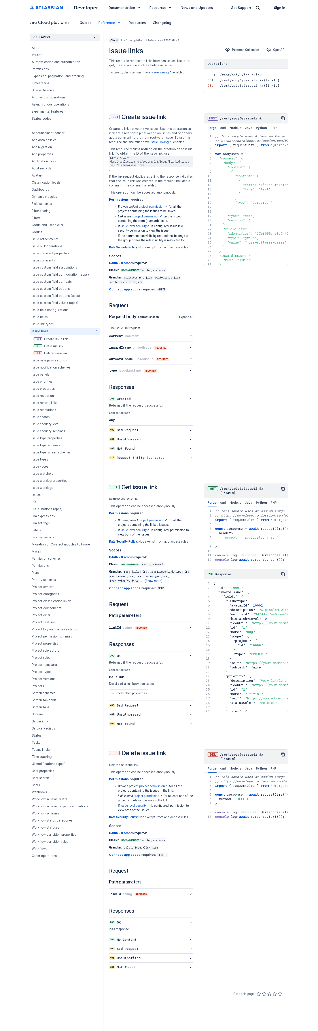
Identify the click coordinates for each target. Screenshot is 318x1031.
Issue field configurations (50, 310)
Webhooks (39, 792)
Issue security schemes (48, 431)
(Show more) (153, 581)
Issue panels (40, 374)
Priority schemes (44, 580)
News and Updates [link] (197, 7)
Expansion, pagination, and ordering (58, 76)
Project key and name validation (55, 629)
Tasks (36, 742)
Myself (37, 551)
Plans (36, 572)
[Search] (257, 8)
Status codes (41, 118)
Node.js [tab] (235, 128)
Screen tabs (40, 707)
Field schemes (42, 203)
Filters (36, 218)
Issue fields (40, 317)
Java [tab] (248, 128)
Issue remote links (44, 403)
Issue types (40, 459)
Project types (41, 672)
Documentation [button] (125, 7)
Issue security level (45, 424)
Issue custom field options (51, 288)
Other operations (44, 856)
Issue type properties (47, 438)
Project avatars (43, 587)
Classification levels (46, 182)
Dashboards (40, 189)
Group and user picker (47, 225)
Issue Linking (161, 142)
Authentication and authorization (56, 62)
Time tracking (42, 756)
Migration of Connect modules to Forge (61, 544)
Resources (137, 22)
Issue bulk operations (47, 246)
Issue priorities (42, 381)
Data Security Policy (123, 247)
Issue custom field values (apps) (55, 303)
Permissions (40, 69)
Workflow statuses (45, 827)
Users (36, 785)
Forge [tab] (212, 129)
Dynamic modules (44, 196)
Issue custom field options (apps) (56, 296)
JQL (34, 502)
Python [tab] (261, 128)
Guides (85, 22)
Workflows (39, 849)
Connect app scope (124, 289)
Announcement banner (48, 133)
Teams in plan (41, 749)
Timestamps (40, 83)
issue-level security (135, 226)
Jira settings (41, 523)
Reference (109, 22)
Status (37, 735)
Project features (44, 622)
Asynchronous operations (50, 104)
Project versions (43, 679)
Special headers (43, 90)
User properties (43, 771)
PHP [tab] (274, 128)
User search (40, 778)
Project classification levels (52, 601)
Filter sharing (41, 211)
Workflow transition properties (54, 834)
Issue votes (40, 466)
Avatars (37, 175)
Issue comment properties (50, 253)
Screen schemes (43, 693)
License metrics (43, 537)
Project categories (45, 594)
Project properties (45, 643)
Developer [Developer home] (86, 7)
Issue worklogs (42, 488)
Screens (38, 714)
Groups (37, 232)
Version (37, 55)
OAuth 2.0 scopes (121, 263)
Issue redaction (43, 395)
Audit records (41, 168)
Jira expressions (43, 516)
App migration (42, 147)
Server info (40, 721)
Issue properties (43, 388)
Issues (36, 495)
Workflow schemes (45, 813)
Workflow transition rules (50, 841)
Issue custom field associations (54, 267)
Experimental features (47, 111)
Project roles (41, 657)
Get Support (241, 7)
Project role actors (45, 650)
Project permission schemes (52, 636)
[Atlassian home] (46, 7)
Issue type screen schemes (51, 452)
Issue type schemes (46, 445)
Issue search (41, 417)
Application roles (44, 161)
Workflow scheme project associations (60, 806)
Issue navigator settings (49, 360)
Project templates (45, 664)
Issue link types (43, 324)
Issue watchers (42, 473)
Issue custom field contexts (52, 281)
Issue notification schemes (51, 367)
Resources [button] (161, 7)
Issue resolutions (44, 410)
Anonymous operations (48, 97)
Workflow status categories (52, 820)
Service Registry (44, 728)
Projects (38, 686)
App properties (42, 154)
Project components (46, 608)
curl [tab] (223, 128)
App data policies (44, 140)
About (36, 48)
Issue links (40, 331)
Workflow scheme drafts (49, 799)
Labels (36, 530)
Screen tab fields (44, 700)
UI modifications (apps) (49, 764)
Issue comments (43, 260)
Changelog (162, 22)
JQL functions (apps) (47, 509)
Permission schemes (46, 558)
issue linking (161, 72)
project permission (153, 206)
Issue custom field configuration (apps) (60, 274)
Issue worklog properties (49, 480)
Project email (41, 615)
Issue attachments (45, 239)
